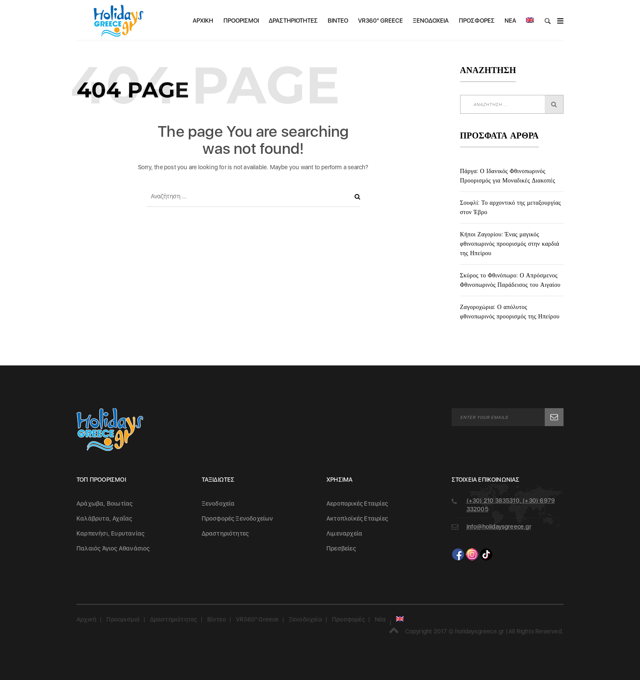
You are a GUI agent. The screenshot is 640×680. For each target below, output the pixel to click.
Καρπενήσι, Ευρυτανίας (110, 533)
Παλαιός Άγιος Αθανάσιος (113, 548)
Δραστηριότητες (293, 20)
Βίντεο (338, 20)
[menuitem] (530, 21)
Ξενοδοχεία (431, 20)
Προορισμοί (241, 20)
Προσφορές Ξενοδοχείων (237, 518)
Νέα (510, 20)
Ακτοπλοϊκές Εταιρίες (357, 518)
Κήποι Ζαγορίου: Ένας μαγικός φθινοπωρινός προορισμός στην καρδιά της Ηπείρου (509, 243)
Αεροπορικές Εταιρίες (357, 503)
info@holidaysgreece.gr (499, 526)
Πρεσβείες (341, 548)
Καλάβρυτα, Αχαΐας (104, 518)
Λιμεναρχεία (344, 533)
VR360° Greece (380, 20)
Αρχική (203, 20)
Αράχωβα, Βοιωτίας (104, 503)
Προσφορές (477, 20)
